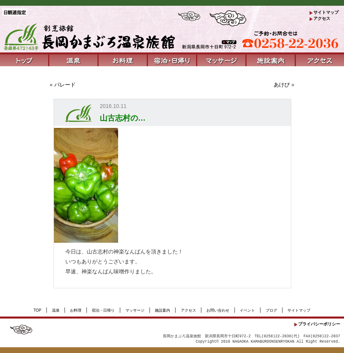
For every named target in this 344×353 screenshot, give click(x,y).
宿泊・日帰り (103, 310)
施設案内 (162, 310)
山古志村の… (123, 118)
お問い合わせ (217, 310)
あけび (282, 85)
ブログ (271, 310)
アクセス (321, 18)
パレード (65, 85)
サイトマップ (326, 12)
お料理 (75, 310)
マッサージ (134, 310)
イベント (247, 310)
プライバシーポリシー (319, 324)
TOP (37, 310)
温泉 (56, 310)
